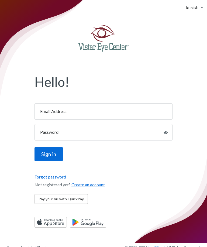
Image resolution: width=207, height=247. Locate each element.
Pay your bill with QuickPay (61, 199)
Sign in (48, 154)
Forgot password (50, 176)
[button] (192, 7)
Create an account (88, 184)
